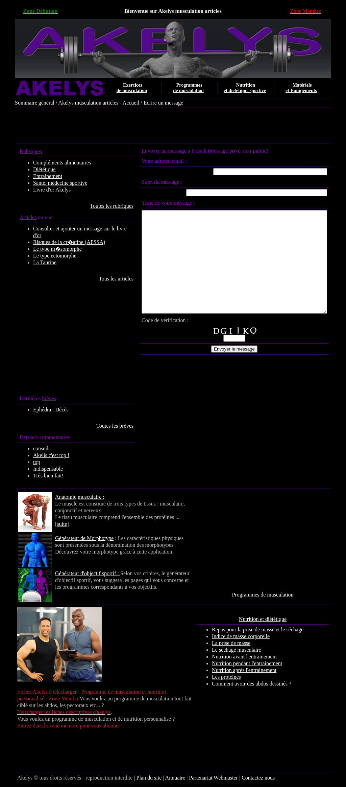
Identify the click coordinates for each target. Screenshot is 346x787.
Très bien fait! (40, 475)
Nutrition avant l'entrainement (253, 656)
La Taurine (36, 262)
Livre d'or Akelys (43, 190)
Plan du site (140, 778)
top (28, 462)
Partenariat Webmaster (204, 778)
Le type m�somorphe (49, 249)
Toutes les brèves (101, 426)
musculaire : (82, 497)
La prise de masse (240, 643)
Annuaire (166, 778)
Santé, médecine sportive (52, 183)
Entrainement (39, 176)
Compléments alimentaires (53, 162)
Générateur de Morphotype (76, 538)
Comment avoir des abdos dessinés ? (260, 684)
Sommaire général (26, 103)
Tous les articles (102, 279)
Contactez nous (249, 778)
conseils (33, 448)
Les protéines (235, 677)
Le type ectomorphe (46, 255)
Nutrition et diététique (271, 619)
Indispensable (39, 469)
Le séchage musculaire (245, 650)
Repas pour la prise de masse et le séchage (266, 629)
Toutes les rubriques (98, 206)
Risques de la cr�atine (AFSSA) (61, 242)
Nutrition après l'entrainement (253, 670)
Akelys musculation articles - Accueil (90, 103)
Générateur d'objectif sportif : (79, 573)
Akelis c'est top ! (43, 455)
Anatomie (57, 497)
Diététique (36, 169)
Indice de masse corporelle (249, 636)
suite (179, 517)
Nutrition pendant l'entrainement (256, 663)
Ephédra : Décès (42, 409)
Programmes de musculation (271, 595)
